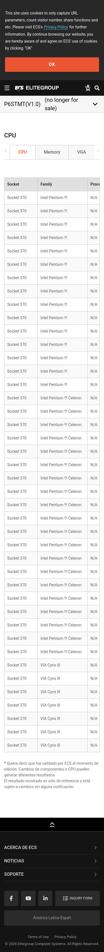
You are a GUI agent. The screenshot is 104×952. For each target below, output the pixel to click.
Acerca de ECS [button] (51, 847)
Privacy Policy (56, 27)
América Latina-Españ (52, 918)
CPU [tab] (22, 152)
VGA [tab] (81, 152)
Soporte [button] (51, 874)
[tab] (52, 848)
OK (52, 64)
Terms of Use (38, 937)
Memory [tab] (52, 152)
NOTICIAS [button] (51, 861)
